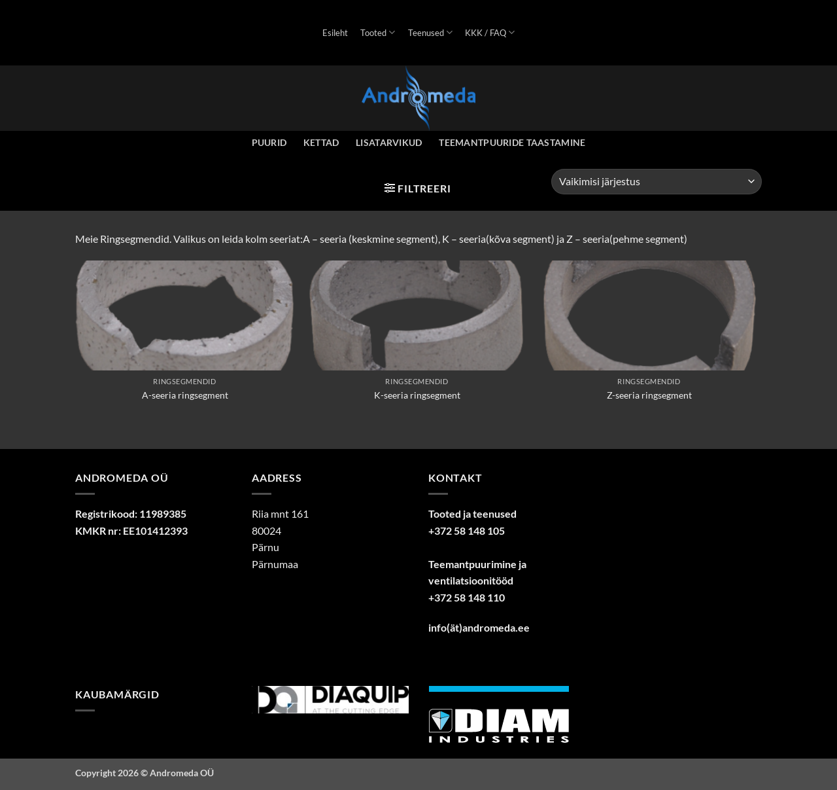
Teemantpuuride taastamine (512, 142)
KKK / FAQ (490, 32)
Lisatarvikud (389, 142)
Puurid (269, 142)
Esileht (335, 32)
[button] (417, 188)
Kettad (321, 142)
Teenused (430, 32)
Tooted (377, 32)
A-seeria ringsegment (185, 395)
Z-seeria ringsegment (649, 395)
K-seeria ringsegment (417, 395)
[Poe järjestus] (656, 181)
